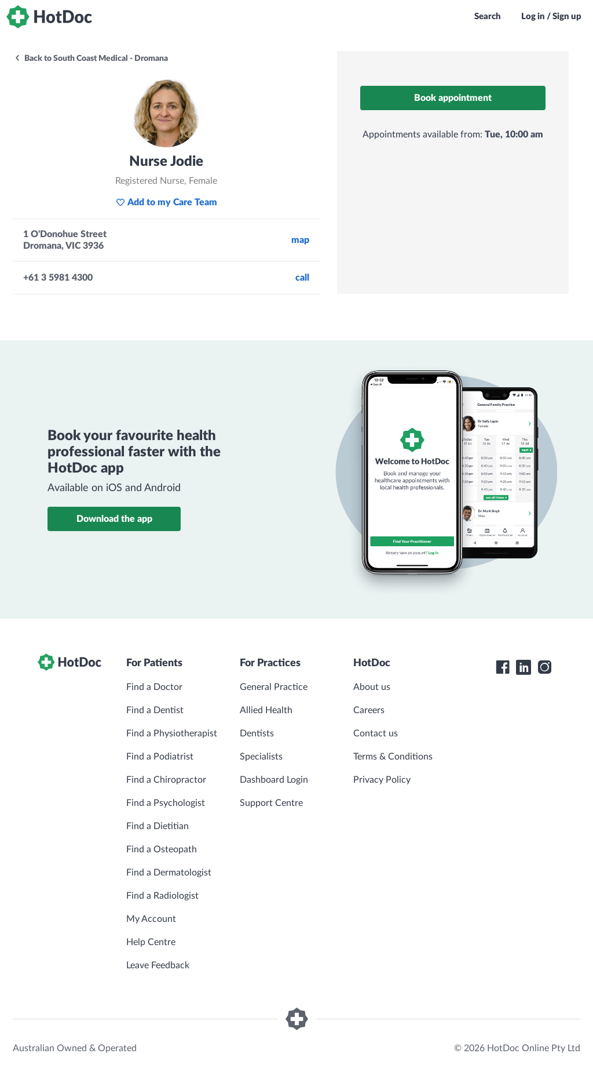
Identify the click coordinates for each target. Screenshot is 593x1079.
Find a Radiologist (162, 895)
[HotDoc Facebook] (502, 667)
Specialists (261, 756)
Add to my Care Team (166, 202)
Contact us (375, 733)
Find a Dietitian (157, 826)
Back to (91, 59)
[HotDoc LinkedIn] (523, 667)
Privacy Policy (382, 779)
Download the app (114, 519)
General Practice (274, 687)
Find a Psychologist (165, 803)
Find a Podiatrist (159, 756)
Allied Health (266, 710)
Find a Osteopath (161, 849)
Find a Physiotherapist (171, 733)
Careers (369, 710)
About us (371, 687)
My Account (151, 919)
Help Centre (150, 942)
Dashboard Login (274, 779)
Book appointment (453, 98)
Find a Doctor (154, 687)
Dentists (257, 733)
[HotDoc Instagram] (544, 667)
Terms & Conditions (393, 756)
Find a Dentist (155, 710)
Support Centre (271, 803)
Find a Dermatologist (168, 872)
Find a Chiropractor (166, 779)
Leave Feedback (157, 965)
